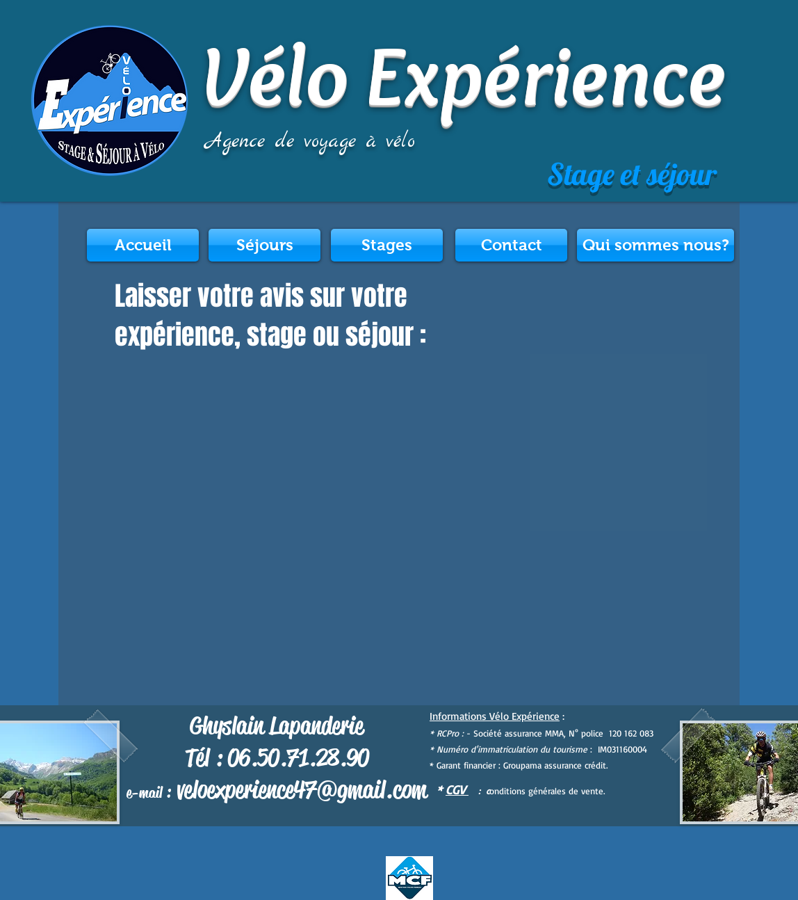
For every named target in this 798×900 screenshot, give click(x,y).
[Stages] (387, 245)
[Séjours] (264, 245)
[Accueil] (143, 245)
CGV (457, 789)
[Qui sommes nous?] (655, 245)
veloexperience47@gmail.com (302, 789)
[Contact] (511, 245)
